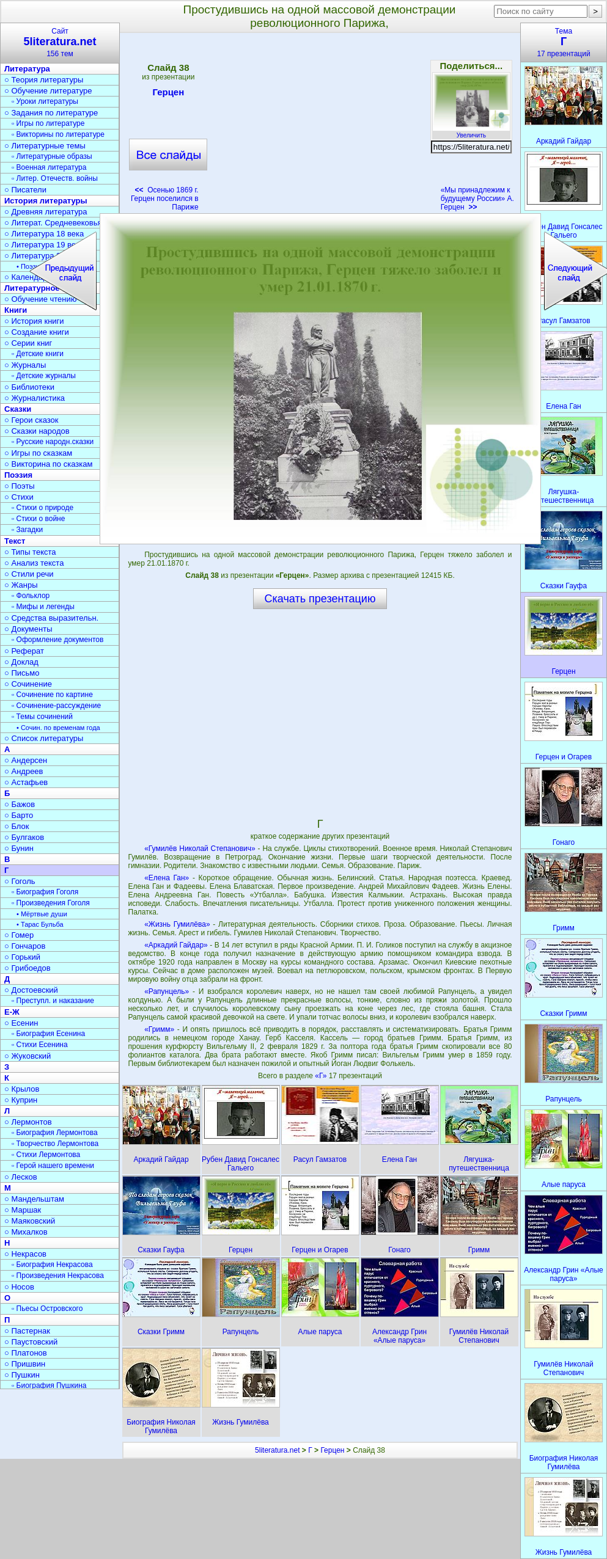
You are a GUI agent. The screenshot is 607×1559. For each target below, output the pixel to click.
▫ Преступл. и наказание (53, 1000)
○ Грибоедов (27, 968)
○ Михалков (26, 1231)
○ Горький (22, 957)
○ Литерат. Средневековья (53, 222)
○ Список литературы (43, 738)
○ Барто (18, 815)
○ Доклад (21, 661)
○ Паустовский (30, 1341)
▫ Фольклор (31, 595)
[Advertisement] (319, 125)
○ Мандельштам (34, 1198)
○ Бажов (19, 804)
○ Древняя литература (45, 211)
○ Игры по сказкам (38, 453)
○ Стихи (19, 497)
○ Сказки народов (37, 431)
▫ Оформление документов (57, 639)
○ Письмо (22, 672)
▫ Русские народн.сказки (53, 441)
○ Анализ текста (34, 563)
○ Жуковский (27, 1056)
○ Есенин (21, 1023)
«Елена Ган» (166, 878)
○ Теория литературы (43, 79)
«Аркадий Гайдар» (176, 945)
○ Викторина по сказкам (48, 464)
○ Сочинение (28, 683)
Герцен (168, 94)
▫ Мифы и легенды (43, 606)
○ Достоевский (31, 990)
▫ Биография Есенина (48, 1033)
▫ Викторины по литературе (58, 134)
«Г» (321, 1076)
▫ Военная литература (49, 167)
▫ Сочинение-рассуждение (56, 705)
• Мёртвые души (42, 914)
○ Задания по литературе (51, 112)
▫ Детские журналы (44, 375)
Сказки (17, 409)
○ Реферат (24, 650)
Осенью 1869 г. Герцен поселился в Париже (165, 198)
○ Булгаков (24, 837)
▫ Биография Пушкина (49, 1385)
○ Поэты (19, 486)
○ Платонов (25, 1352)
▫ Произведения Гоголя (51, 903)
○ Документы (28, 628)
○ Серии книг (28, 343)
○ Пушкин (22, 1374)
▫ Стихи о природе (42, 507)
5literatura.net (277, 1450)
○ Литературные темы (45, 145)
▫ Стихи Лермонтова (46, 1154)
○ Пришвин (24, 1363)
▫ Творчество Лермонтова (55, 1143)
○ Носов (19, 1286)
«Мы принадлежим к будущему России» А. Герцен (477, 198)
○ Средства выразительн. (51, 618)
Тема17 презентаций (563, 42)
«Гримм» (159, 1029)
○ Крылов (21, 1088)
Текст (14, 541)
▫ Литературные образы (52, 156)
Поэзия (18, 475)
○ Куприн (20, 1099)
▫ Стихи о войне (38, 518)
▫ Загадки (27, 529)
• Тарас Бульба (40, 924)
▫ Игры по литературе (48, 123)
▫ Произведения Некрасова (58, 1275)
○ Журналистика (34, 398)
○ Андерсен (25, 760)
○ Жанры (21, 585)
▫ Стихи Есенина (40, 1044)
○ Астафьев (26, 782)
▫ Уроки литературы (45, 101)
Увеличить (471, 132)
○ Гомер (19, 935)
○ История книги (34, 321)
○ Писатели (25, 189)
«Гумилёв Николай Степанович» (200, 848)
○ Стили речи (29, 574)
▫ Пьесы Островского (47, 1308)
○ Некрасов (25, 1253)
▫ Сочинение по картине (52, 694)
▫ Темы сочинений (42, 716)
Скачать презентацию (320, 599)
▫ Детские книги (38, 353)
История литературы (45, 200)
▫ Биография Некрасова (52, 1264)
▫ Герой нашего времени (53, 1165)
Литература (27, 68)
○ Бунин (19, 848)
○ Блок (16, 826)
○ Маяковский (29, 1220)
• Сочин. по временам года (58, 727)
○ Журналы (25, 365)
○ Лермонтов (28, 1121)
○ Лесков (20, 1176)
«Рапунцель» (166, 991)
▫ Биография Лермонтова (55, 1132)
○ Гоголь (19, 881)
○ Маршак (22, 1209)
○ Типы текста (30, 552)
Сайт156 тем (60, 42)
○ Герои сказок (31, 420)
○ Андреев (23, 771)
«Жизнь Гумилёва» (177, 924)
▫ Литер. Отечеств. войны (55, 178)
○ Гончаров (24, 946)
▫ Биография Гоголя (45, 892)
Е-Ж (12, 1012)
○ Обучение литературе (48, 90)
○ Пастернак (27, 1330)
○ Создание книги (36, 332)
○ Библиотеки (29, 387)
